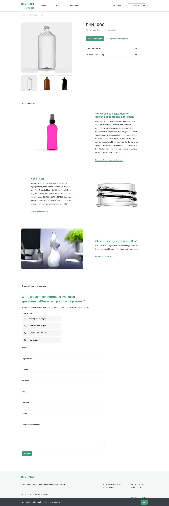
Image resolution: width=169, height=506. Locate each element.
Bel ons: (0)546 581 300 (39, 211)
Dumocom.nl (116, 5)
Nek (57, 5)
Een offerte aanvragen (36, 325)
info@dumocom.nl (137, 487)
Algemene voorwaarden (139, 497)
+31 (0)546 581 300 (138, 6)
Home (23, 15)
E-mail (25, 369)
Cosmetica (112, 30)
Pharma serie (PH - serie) (35, 15)
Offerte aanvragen (95, 39)
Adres (24, 391)
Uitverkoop (74, 5)
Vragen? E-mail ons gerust (118, 39)
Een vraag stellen (34, 340)
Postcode (25, 402)
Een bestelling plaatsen (36, 333)
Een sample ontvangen (36, 318)
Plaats (24, 413)
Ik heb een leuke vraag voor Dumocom (109, 160)
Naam (25, 347)
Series (43, 5)
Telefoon (25, 380)
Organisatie (27, 358)
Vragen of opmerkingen (31, 424)
